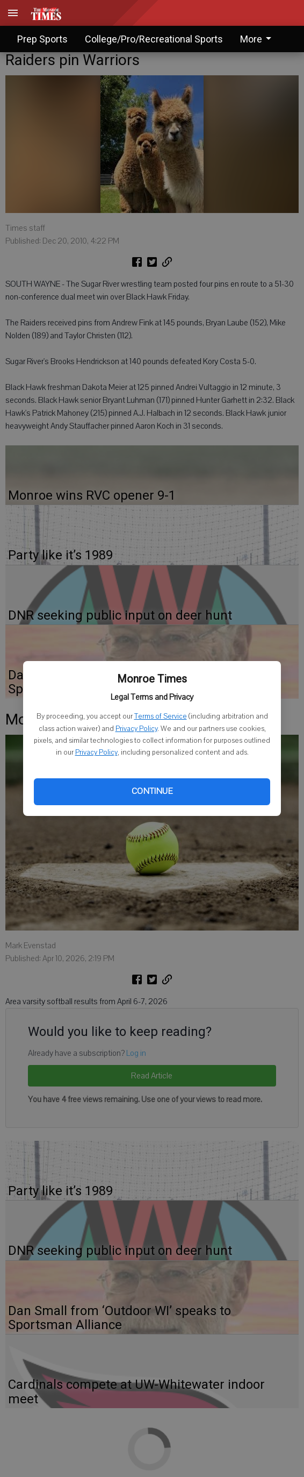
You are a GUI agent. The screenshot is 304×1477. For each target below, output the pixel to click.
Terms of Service (160, 716)
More (257, 39)
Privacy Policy (136, 729)
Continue (152, 791)
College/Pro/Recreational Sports (154, 39)
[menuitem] (258, 39)
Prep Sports (42, 39)
